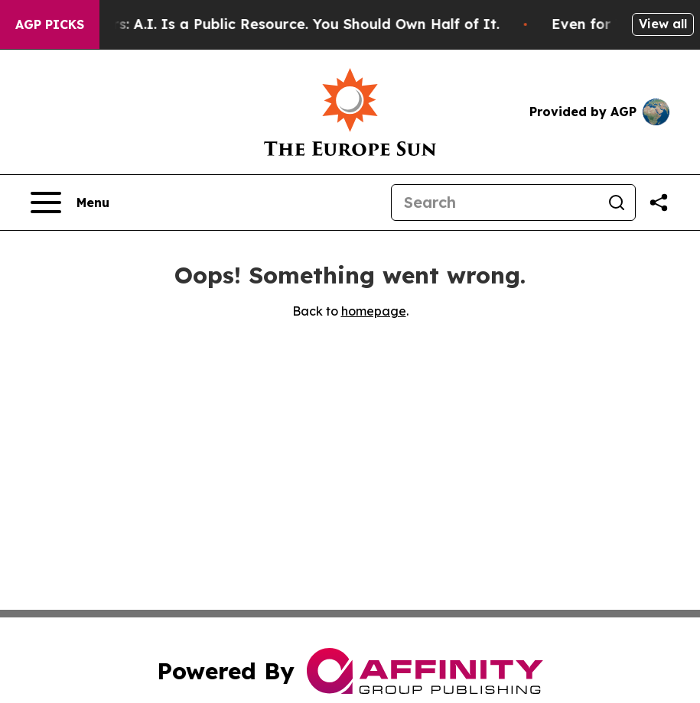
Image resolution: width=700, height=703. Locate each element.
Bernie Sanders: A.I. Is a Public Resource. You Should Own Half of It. (268, 24)
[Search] (495, 202)
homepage (373, 311)
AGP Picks (49, 24)
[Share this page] (658, 202)
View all (663, 23)
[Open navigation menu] (70, 202)
